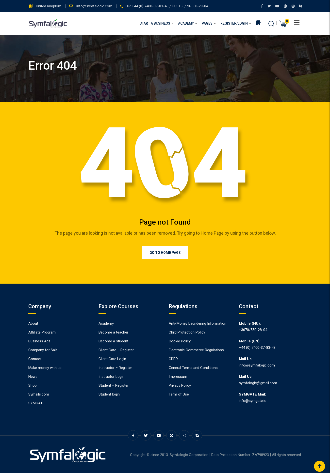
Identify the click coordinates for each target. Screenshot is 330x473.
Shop (32, 385)
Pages (207, 23)
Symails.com (38, 394)
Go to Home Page (165, 253)
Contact (34, 359)
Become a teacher (113, 332)
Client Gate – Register (116, 350)
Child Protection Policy (187, 332)
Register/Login (234, 23)
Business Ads (39, 341)
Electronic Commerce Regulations (196, 350)
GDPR (173, 359)
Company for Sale (43, 350)
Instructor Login (111, 376)
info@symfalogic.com (94, 6)
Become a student (113, 341)
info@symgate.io (252, 400)
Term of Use (179, 394)
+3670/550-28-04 (253, 330)
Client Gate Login (112, 359)
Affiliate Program (42, 332)
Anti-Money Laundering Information (197, 323)
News (32, 376)
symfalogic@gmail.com (258, 383)
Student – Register (114, 385)
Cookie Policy (180, 341)
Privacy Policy (180, 385)
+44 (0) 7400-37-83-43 (257, 347)
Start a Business (155, 23)
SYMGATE (36, 403)
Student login (109, 394)
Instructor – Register (115, 368)
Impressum (178, 376)
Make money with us (45, 368)
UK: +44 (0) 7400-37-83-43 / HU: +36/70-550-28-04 (167, 6)
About (33, 323)
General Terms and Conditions (193, 368)
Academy (186, 23)
